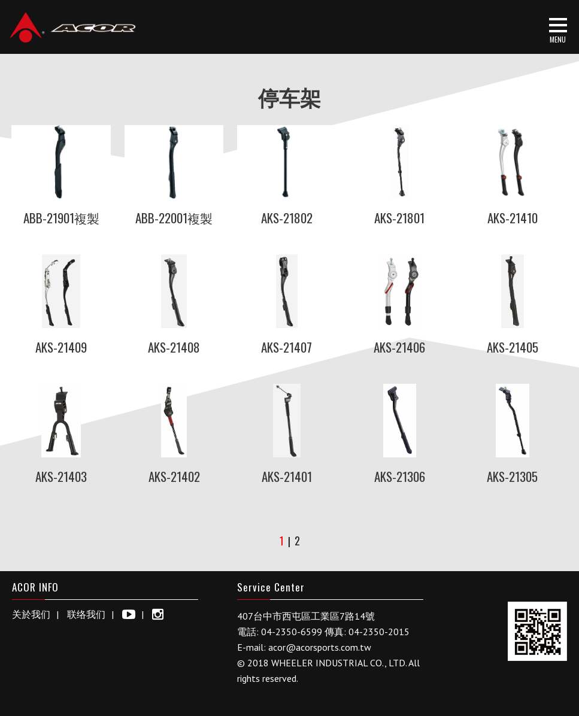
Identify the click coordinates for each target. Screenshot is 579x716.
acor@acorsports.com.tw (319, 647)
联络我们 (86, 614)
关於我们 (31, 614)
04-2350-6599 (291, 632)
